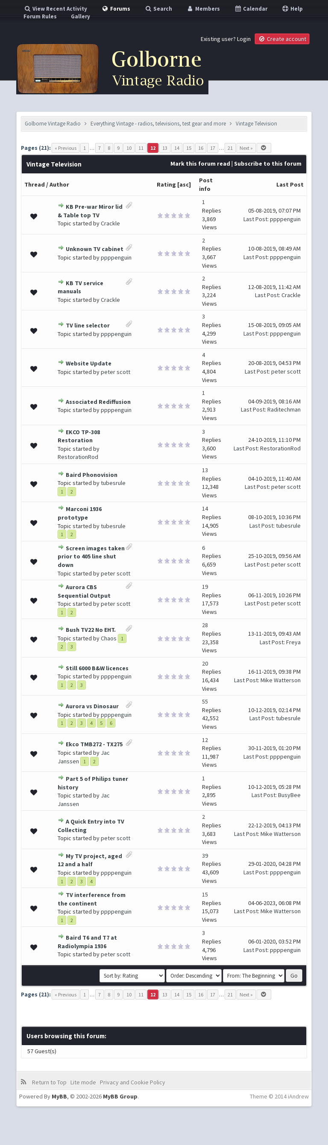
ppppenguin (285, 219)
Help (292, 8)
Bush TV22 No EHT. (91, 630)
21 (230, 148)
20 (205, 663)
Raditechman (284, 409)
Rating (166, 184)
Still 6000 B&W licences (97, 668)
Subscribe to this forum (268, 163)
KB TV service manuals (80, 287)
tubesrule (113, 483)
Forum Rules (40, 16)
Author (59, 184)
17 (212, 148)
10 (129, 148)
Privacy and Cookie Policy (132, 1082)
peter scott (115, 372)
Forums (115, 8)
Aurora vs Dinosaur (92, 706)
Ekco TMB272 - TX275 (94, 744)
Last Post (290, 184)
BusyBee (289, 795)
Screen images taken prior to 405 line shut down (91, 556)
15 (188, 148)
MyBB (59, 1096)
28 (205, 625)
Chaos (109, 638)
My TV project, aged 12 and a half (90, 860)
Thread (34, 184)
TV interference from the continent (92, 899)
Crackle (110, 223)
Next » (246, 148)
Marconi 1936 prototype (80, 513)
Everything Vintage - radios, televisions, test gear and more (158, 123)
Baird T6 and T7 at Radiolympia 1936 (87, 942)
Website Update (88, 363)
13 (164, 148)
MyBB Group (120, 1096)
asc (184, 184)
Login (244, 39)
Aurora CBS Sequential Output (84, 591)
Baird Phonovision (91, 475)
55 (205, 701)
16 (200, 148)
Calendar (250, 8)
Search (158, 8)
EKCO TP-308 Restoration (79, 436)
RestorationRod (78, 457)
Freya (293, 642)
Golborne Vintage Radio (53, 123)
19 (205, 586)
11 (141, 148)
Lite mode (83, 1082)
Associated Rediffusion (98, 402)
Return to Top (49, 1082)
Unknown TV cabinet (94, 249)
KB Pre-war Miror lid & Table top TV (90, 211)
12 (205, 740)
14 (176, 148)
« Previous (65, 148)
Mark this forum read (200, 163)
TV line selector (88, 325)
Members (203, 8)
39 (205, 855)
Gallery (80, 16)
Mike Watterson (281, 680)
